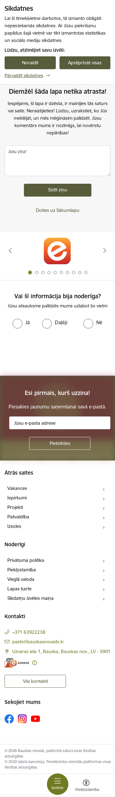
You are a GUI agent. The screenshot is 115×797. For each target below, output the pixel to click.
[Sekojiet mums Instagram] (22, 718)
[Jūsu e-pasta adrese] (59, 422)
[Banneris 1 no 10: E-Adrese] (57, 251)
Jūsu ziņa (16, 151)
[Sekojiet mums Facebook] (9, 719)
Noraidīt (30, 63)
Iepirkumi (17, 498)
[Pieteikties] (59, 443)
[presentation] (51, 351)
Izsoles (14, 526)
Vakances (17, 488)
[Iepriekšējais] (10, 250)
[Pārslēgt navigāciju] (57, 784)
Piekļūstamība (21, 570)
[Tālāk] (105, 250)
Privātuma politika (25, 560)
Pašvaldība (18, 517)
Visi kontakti (35, 681)
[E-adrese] (17, 663)
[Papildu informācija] (34, 662)
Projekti (15, 507)
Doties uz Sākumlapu (57, 210)
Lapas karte (19, 589)
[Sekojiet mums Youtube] (35, 718)
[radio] (21, 322)
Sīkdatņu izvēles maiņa (30, 598)
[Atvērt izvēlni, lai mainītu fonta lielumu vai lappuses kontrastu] (86, 786)
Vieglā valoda (20, 579)
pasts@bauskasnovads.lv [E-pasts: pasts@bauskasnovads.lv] (37, 642)
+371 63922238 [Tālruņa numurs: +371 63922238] (28, 632)
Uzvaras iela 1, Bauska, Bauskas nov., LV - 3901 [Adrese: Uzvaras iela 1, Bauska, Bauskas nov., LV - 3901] (61, 651)
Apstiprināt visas (85, 63)
